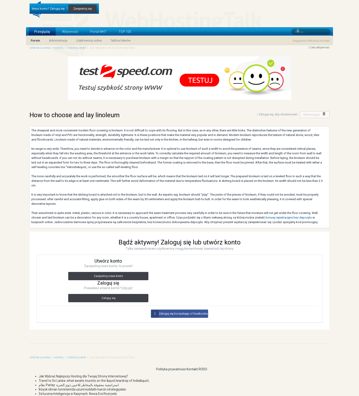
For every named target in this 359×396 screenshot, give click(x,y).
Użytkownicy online (89, 40)
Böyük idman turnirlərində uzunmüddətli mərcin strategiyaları (82, 389)
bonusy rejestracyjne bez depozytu (289, 217)
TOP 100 (125, 31)
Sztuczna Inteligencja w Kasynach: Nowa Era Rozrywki (78, 394)
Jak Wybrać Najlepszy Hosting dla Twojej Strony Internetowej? (83, 376)
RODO (203, 369)
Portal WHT (98, 31)
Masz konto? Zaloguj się (50, 8)
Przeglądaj (42, 31)
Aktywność (70, 31)
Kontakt (325, 40)
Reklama (313, 40)
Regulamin (300, 40)
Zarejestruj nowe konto (108, 276)
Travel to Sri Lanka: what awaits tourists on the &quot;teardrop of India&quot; (94, 380)
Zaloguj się (108, 298)
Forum (35, 40)
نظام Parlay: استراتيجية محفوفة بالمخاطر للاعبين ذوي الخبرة (79, 385)
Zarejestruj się (82, 8)
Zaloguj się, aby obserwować (278, 114)
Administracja (58, 40)
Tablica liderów (121, 40)
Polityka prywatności (169, 369)
